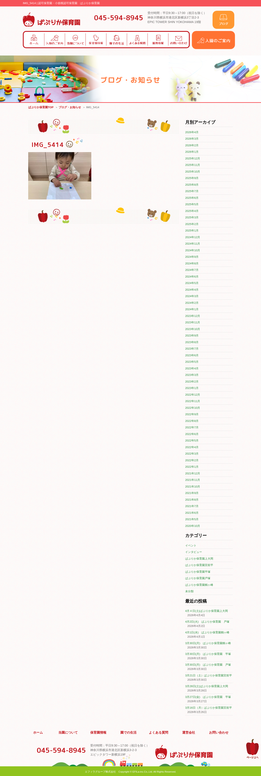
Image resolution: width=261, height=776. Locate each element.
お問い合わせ (219, 732)
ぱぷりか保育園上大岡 (199, 558)
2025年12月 (192, 158)
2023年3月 (192, 375)
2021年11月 (192, 480)
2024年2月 (192, 303)
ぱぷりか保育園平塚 (197, 572)
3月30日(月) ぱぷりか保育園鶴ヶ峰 (208, 643)
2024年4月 (192, 290)
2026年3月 (192, 138)
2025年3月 (192, 217)
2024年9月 (192, 257)
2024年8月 (192, 263)
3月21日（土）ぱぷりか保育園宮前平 (208, 675)
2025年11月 (192, 165)
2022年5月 (192, 440)
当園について (68, 732)
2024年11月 (192, 243)
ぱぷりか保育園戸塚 (197, 578)
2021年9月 (192, 493)
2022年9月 (192, 414)
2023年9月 (192, 335)
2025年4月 (192, 211)
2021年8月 (192, 499)
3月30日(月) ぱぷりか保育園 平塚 (208, 654)
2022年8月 (192, 421)
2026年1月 (192, 152)
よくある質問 (159, 732)
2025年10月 (192, 171)
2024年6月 (192, 276)
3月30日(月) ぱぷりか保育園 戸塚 (208, 664)
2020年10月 (192, 526)
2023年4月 (192, 368)
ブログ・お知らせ (70, 107)
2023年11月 (192, 322)
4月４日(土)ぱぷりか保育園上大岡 (206, 611)
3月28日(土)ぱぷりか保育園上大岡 (206, 686)
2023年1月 (192, 388)
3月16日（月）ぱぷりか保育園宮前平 (208, 708)
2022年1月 (192, 467)
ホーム (38, 732)
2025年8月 (192, 185)
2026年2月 (192, 145)
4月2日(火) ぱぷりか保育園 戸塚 (207, 621)
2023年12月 (192, 316)
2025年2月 (192, 224)
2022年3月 (192, 453)
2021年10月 (192, 486)
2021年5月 (192, 519)
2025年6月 (192, 198)
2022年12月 (192, 394)
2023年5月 (192, 362)
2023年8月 (192, 342)
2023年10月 (192, 329)
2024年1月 (192, 309)
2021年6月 (192, 513)
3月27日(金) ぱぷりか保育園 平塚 (208, 697)
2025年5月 (192, 204)
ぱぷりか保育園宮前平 (199, 565)
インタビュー (193, 552)
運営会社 (189, 732)
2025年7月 (192, 191)
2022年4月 (192, 447)
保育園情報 (98, 732)
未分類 (189, 591)
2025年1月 (192, 230)
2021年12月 (192, 473)
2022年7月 (192, 427)
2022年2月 (192, 460)
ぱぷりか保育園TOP (41, 107)
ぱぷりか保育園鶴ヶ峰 (199, 585)
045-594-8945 (118, 17)
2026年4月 (192, 132)
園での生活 (128, 732)
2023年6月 (192, 355)
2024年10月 (192, 250)
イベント (190, 545)
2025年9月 (192, 178)
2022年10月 (192, 408)
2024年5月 (192, 283)
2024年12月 (192, 237)
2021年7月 (192, 506)
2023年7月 (192, 348)
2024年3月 (192, 296)
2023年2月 (192, 381)
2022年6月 (192, 434)
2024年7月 (192, 270)
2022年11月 (192, 401)
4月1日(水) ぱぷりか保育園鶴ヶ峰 (207, 632)
